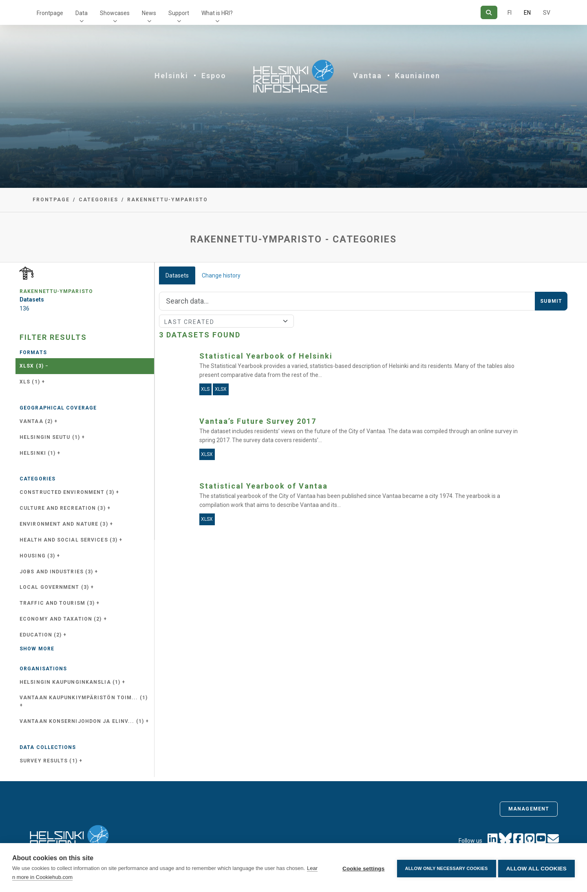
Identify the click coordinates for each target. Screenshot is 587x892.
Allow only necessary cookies (444, 867)
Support (178, 13)
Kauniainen (417, 75)
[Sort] (226, 321)
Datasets (177, 275)
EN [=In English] (527, 12)
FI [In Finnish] (510, 12)
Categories (98, 200)
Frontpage (50, 13)
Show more (37, 649)
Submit (551, 301)
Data (81, 13)
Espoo (213, 75)
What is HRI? (217, 13)
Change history (221, 275)
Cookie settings (361, 868)
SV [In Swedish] (546, 12)
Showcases (115, 13)
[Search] (489, 12)
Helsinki (171, 75)
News (149, 13)
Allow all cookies (536, 868)
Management (528, 809)
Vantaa (367, 75)
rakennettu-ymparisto (167, 200)
